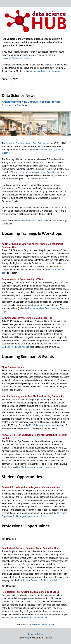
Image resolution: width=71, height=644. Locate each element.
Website (36, 624)
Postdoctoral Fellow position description (29, 617)
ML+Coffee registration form (42, 425)
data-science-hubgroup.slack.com (44, 71)
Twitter (52, 624)
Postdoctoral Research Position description (38, 580)
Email (44, 624)
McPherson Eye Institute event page (38, 467)
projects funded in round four (31, 220)
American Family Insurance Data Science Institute (29, 143)
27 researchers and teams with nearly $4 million (33, 172)
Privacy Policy (35, 634)
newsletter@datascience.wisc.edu (18, 58)
